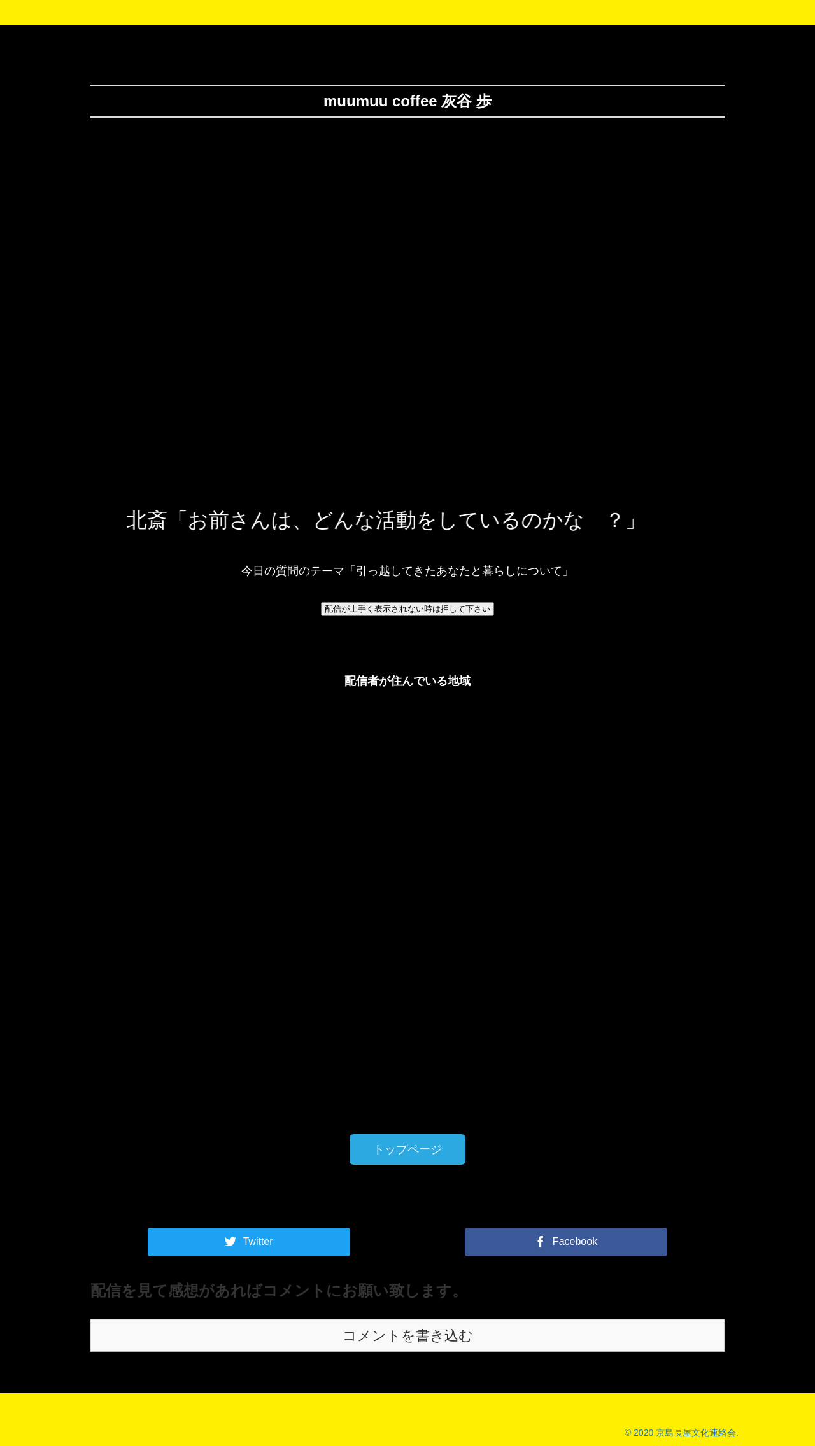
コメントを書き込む (408, 1336)
